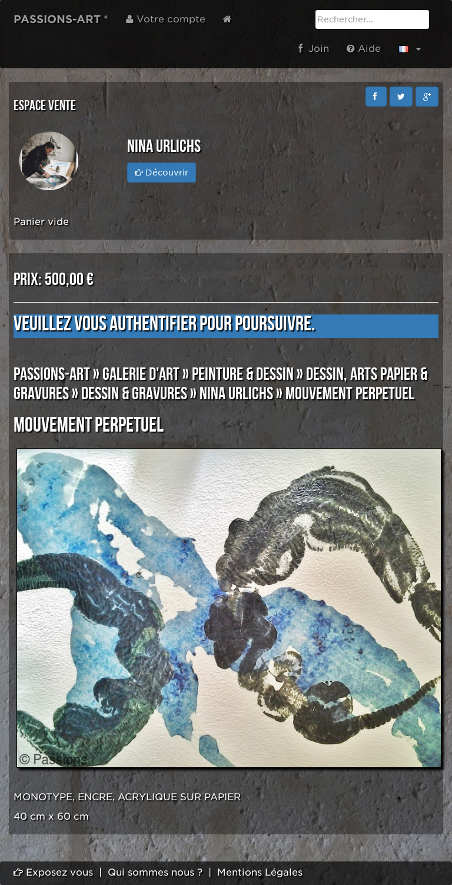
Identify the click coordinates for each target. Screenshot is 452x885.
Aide (364, 48)
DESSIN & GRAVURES (134, 394)
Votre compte (165, 19)
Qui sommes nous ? (155, 872)
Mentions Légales (260, 872)
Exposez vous (53, 872)
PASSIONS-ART (52, 374)
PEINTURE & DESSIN (243, 374)
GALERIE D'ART (141, 374)
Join (313, 48)
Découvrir (161, 172)
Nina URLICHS (236, 394)
